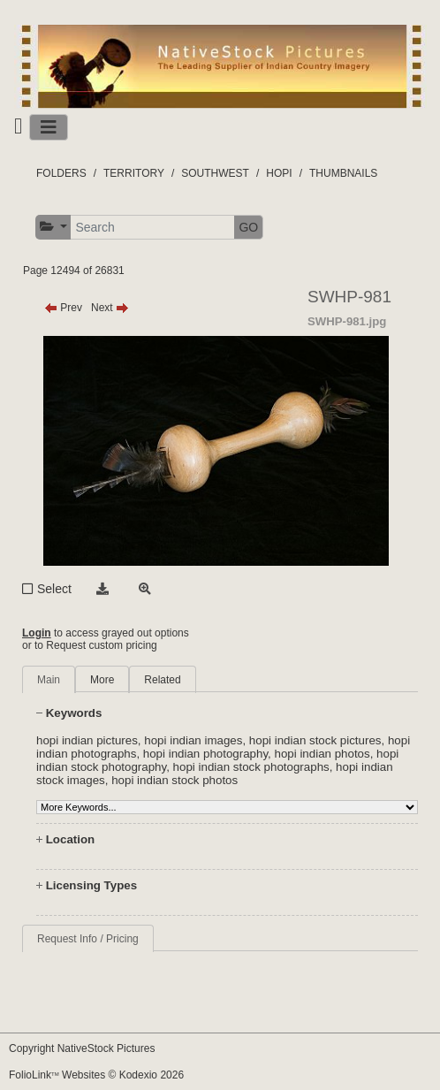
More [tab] (102, 680)
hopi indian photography (205, 753)
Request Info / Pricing (88, 939)
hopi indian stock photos (174, 780)
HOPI (279, 173)
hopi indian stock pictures (315, 740)
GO (248, 227)
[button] (53, 226)
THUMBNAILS (343, 173)
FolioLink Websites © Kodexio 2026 (96, 1075)
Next (110, 307)
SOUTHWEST (215, 173)
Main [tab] (48, 680)
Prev (63, 307)
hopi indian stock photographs (251, 767)
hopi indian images (193, 740)
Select (54, 589)
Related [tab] (162, 680)
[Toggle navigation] (48, 127)
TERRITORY (133, 173)
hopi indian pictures (87, 740)
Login (36, 633)
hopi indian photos (322, 753)
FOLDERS (61, 173)
